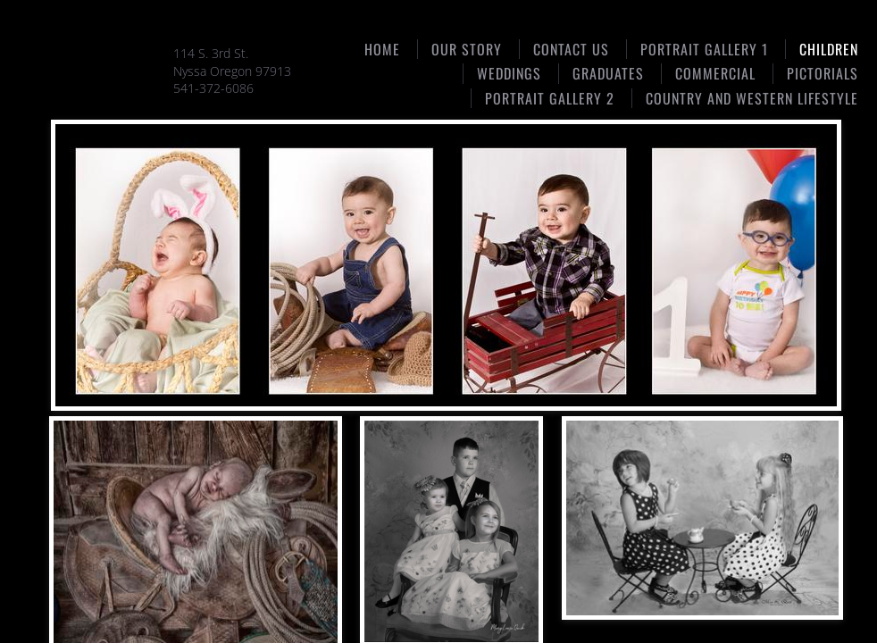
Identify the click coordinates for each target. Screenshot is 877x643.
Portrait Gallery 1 (704, 49)
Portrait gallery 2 (549, 98)
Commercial (715, 73)
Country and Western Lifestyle (752, 98)
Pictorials (822, 73)
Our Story (466, 49)
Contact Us (571, 49)
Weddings (509, 73)
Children (828, 49)
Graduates (608, 73)
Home (382, 49)
